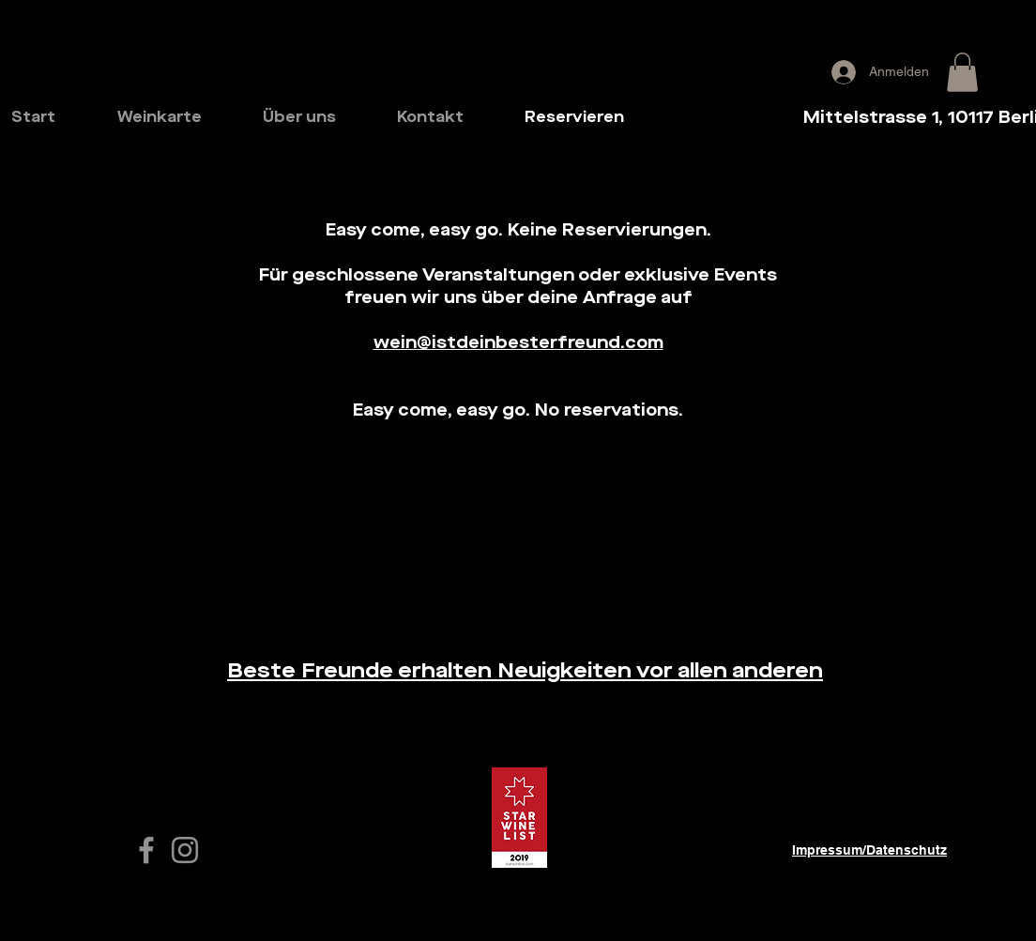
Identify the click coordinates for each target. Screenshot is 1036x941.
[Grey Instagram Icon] (185, 850)
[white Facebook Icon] (146, 850)
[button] (962, 72)
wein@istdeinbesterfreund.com (518, 343)
